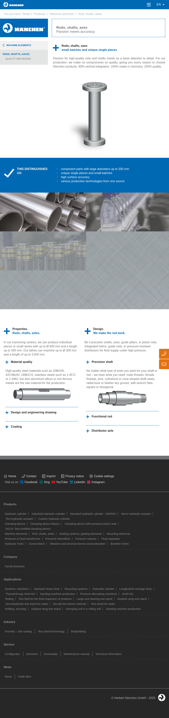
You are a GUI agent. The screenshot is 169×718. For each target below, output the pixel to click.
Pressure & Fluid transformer (22, 538)
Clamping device (15, 523)
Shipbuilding (78, 631)
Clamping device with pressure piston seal (90, 523)
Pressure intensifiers (57, 538)
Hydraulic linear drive (47, 588)
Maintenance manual (76, 654)
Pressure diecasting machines (98, 593)
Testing (9, 598)
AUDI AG (127, 593)
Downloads (51, 654)
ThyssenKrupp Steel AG (20, 593)
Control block (36, 543)
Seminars (32, 654)
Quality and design (18, 58)
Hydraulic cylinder (16, 513)
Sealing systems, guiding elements (80, 533)
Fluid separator (110, 538)
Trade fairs (24, 676)
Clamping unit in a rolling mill (83, 608)
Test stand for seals (103, 603)
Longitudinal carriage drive (135, 588)
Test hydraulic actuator (19, 518)
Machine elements (62, 14)
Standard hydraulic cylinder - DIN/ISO (93, 513)
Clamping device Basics (45, 523)
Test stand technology (51, 631)
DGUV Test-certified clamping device (28, 528)
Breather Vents (119, 543)
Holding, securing (15, 608)
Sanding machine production (57, 593)
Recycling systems (76, 588)
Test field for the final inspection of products (45, 598)
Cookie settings (104, 476)
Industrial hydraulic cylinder (48, 513)
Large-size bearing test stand (94, 598)
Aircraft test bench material (69, 603)
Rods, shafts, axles (16, 54)
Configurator (12, 654)
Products (39, 14)
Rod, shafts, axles (90, 14)
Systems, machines (17, 588)
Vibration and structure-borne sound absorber (77, 543)
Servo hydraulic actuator (136, 513)
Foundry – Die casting (18, 631)
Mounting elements (118, 533)
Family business (15, 566)
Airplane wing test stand (132, 598)
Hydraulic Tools (14, 543)
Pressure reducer (85, 538)
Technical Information (108, 654)
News (8, 676)
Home (26, 14)
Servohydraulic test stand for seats (27, 603)
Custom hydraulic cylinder (54, 518)
